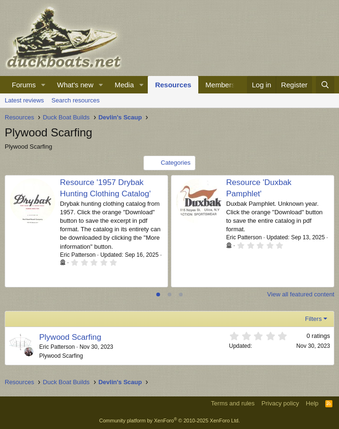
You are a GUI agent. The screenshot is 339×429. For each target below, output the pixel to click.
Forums (24, 85)
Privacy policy (280, 403)
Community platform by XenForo (169, 420)
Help (312, 403)
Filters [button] (313, 318)
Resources (173, 85)
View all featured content (300, 294)
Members (220, 85)
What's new (75, 85)
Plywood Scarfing (70, 337)
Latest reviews (24, 100)
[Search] (325, 84)
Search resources (75, 100)
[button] (43, 84)
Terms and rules (232, 403)
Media (124, 85)
